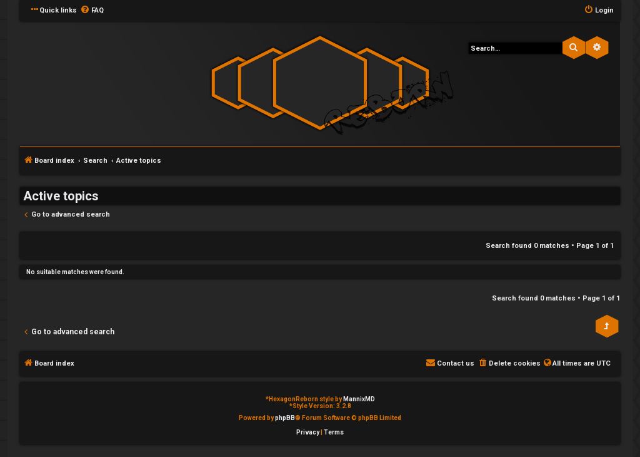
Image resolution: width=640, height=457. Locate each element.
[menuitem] (92, 10)
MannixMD (359, 399)
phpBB (285, 417)
